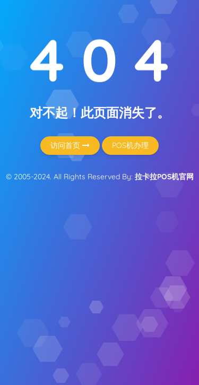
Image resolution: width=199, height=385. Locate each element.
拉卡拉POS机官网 (164, 176)
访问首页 (70, 145)
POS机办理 (130, 145)
